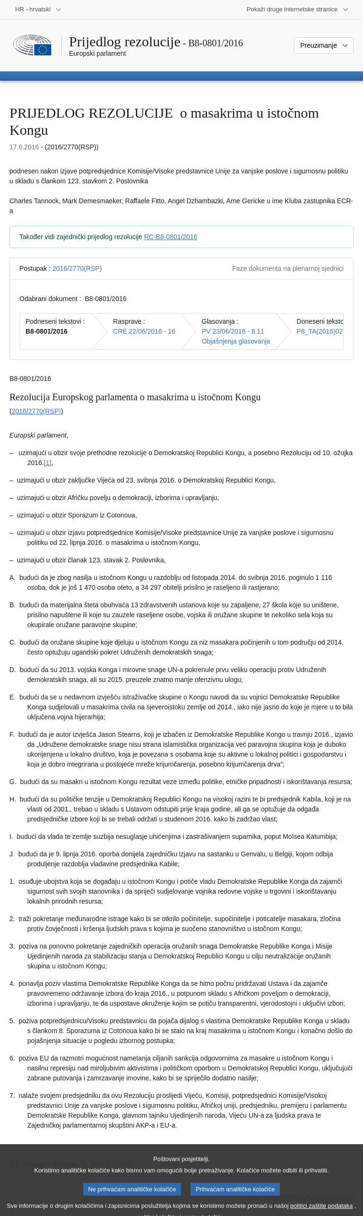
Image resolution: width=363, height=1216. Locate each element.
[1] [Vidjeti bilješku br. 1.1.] (48, 462)
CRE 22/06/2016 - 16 (144, 331)
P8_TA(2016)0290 (323, 331)
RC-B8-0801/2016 (171, 237)
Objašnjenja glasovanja (236, 341)
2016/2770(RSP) (77, 268)
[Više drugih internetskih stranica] (298, 9)
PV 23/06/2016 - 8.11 (233, 331)
